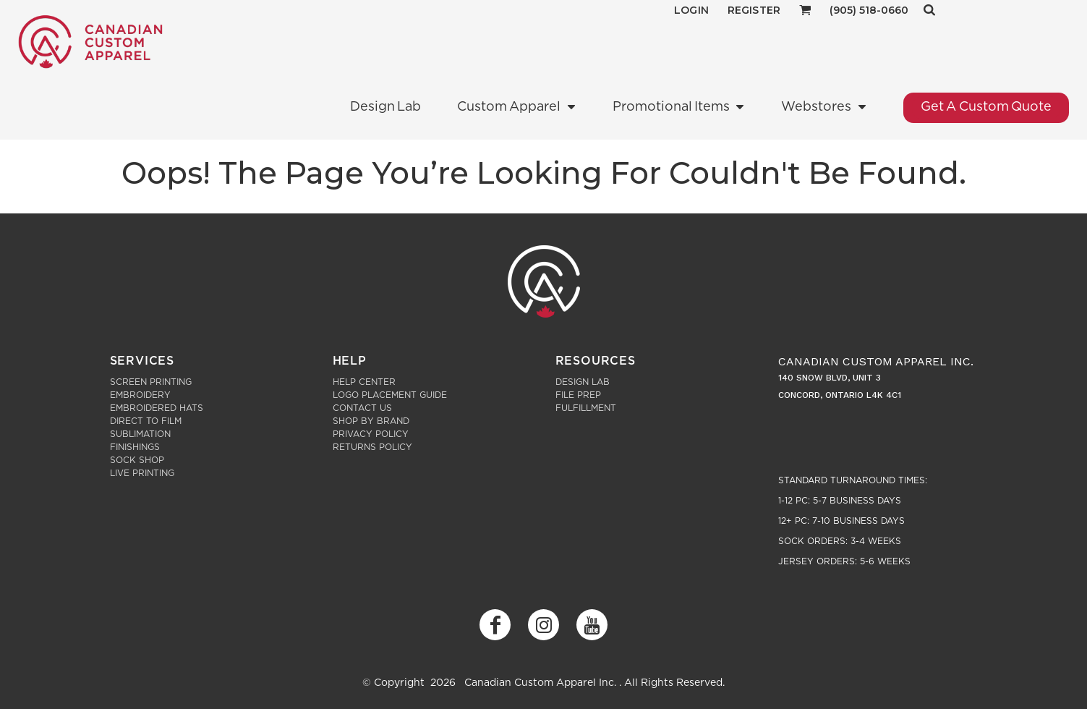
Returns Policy (372, 447)
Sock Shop (137, 460)
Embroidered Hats (156, 408)
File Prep (578, 395)
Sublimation (140, 434)
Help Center (364, 382)
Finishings (135, 447)
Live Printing (142, 473)
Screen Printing (151, 382)
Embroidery (140, 395)
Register (754, 10)
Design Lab (582, 382)
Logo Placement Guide (390, 395)
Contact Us (362, 408)
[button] (805, 10)
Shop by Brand (371, 421)
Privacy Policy (371, 434)
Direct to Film (146, 421)
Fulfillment (585, 408)
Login (691, 10)
